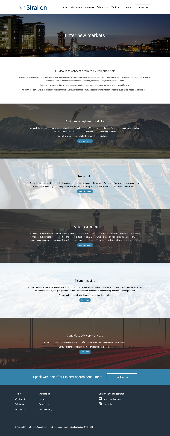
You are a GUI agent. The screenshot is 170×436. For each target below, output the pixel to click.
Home (64, 7)
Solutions (89, 7)
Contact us (143, 7)
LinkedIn (105, 404)
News (128, 7)
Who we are (102, 7)
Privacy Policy (45, 409)
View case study (85, 141)
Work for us (116, 7)
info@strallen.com (110, 399)
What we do (76, 7)
